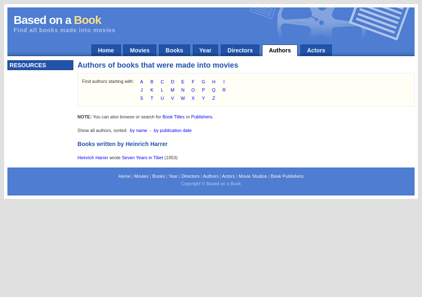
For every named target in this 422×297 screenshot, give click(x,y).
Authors (280, 50)
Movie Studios (253, 176)
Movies (139, 50)
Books (174, 50)
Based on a (57, 20)
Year (205, 50)
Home (106, 50)
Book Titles (173, 116)
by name (138, 130)
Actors (316, 50)
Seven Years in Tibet (142, 157)
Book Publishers (287, 176)
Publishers (201, 116)
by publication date (173, 130)
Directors (240, 50)
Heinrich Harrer (92, 157)
